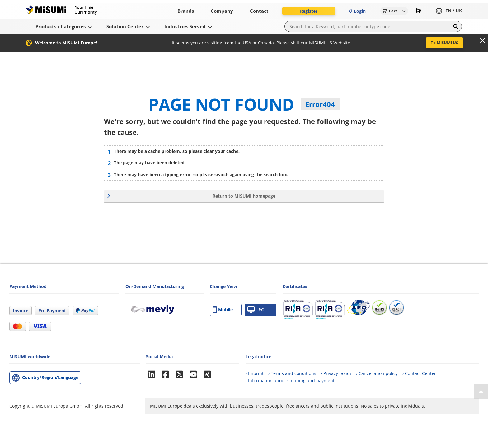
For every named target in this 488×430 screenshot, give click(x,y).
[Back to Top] (481, 391)
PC (255, 309)
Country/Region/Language (50, 377)
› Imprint (255, 373)
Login (356, 11)
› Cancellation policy (377, 373)
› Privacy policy (336, 373)
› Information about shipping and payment (290, 380)
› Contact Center (419, 373)
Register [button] (308, 11)
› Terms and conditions (292, 373)
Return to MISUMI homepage (244, 196)
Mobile (223, 309)
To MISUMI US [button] (444, 42)
